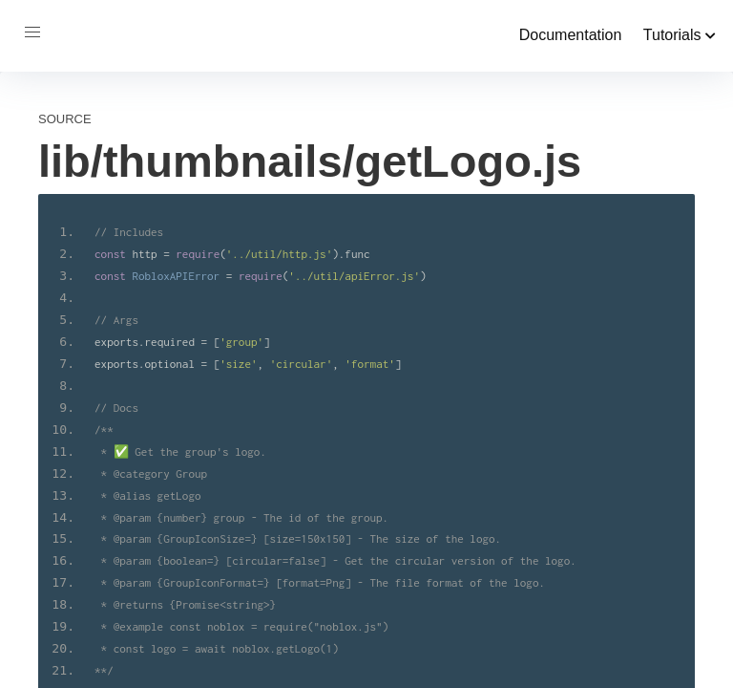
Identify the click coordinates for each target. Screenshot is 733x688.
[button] (32, 32)
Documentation (570, 35)
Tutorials (679, 35)
